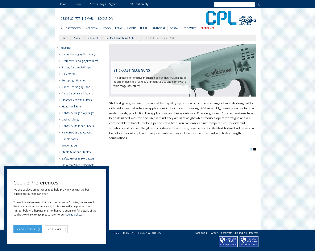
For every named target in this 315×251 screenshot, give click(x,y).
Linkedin (240, 233)
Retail (119, 28)
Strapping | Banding (74, 80)
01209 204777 (70, 18)
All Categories (70, 28)
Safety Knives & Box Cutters (78, 158)
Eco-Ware (189, 28)
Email (89, 18)
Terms (115, 232)
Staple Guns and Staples (76, 152)
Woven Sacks (69, 145)
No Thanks (54, 229)
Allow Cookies (25, 229)
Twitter (214, 233)
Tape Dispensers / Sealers (77, 93)
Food (107, 28)
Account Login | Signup (103, 4)
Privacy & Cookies (149, 232)
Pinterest (253, 233)
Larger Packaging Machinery (78, 54)
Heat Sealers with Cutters (77, 100)
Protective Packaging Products (80, 61)
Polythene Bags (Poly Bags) (78, 113)
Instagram (226, 233)
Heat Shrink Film (71, 106)
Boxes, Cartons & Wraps (76, 67)
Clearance (207, 28)
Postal (174, 28)
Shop (78, 4)
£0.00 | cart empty (137, 4)
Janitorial (158, 28)
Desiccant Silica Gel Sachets (78, 165)
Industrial (92, 28)
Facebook (201, 233)
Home (62, 4)
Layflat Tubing (70, 119)
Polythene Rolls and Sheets (78, 126)
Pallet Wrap (69, 74)
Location (105, 18)
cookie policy (73, 214)
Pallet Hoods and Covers (77, 132)
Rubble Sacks (70, 139)
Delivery (128, 232)
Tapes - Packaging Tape (76, 87)
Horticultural (137, 28)
